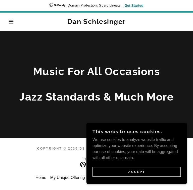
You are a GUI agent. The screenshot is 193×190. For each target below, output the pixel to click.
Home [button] (40, 177)
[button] (9, 22)
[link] (96, 22)
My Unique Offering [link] (67, 177)
